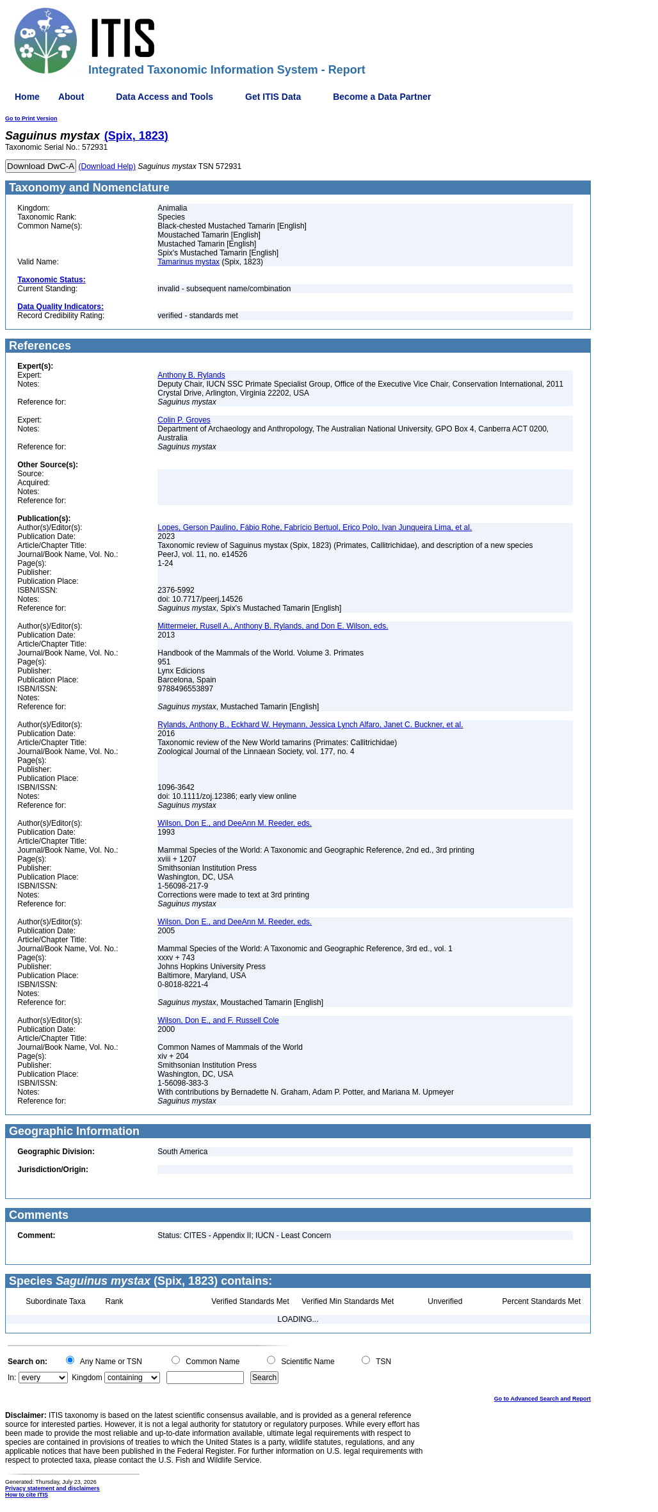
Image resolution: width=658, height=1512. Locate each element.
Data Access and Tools (164, 97)
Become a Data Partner (382, 97)
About (71, 97)
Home (27, 97)
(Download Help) (107, 166)
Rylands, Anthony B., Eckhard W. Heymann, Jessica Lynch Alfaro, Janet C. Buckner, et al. (310, 724)
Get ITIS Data (273, 97)
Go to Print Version (31, 118)
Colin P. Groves (183, 419)
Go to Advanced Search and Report (542, 1398)
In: (12, 1377)
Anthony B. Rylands (191, 375)
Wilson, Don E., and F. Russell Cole (217, 1020)
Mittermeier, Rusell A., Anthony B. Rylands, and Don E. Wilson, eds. (272, 626)
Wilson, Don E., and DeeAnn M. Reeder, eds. (234, 823)
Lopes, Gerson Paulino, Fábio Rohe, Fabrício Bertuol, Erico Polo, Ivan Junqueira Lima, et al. (314, 527)
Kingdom (87, 1377)
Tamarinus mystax (188, 261)
